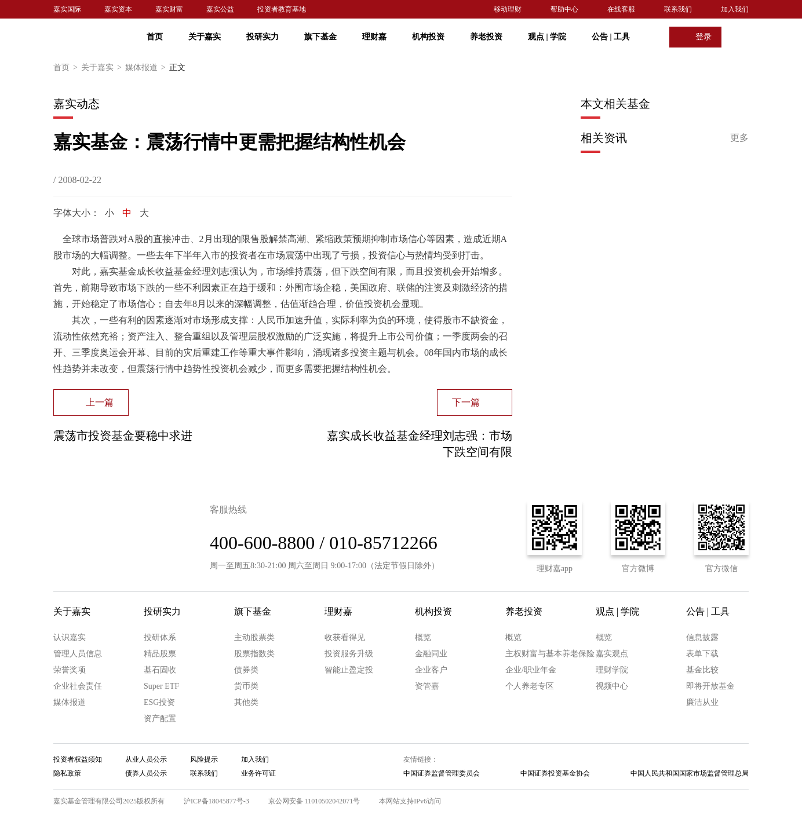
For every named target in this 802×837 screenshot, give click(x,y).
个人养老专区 (529, 686)
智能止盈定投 (349, 670)
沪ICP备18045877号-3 (216, 801)
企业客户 (431, 670)
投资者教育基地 (281, 9)
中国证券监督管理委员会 (441, 773)
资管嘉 (427, 686)
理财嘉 (374, 36)
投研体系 (160, 637)
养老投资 (486, 36)
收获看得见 (345, 637)
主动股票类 (254, 637)
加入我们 (735, 9)
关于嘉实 (204, 36)
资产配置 (160, 718)
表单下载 (702, 653)
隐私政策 (67, 773)
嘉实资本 (118, 9)
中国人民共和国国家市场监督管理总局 (689, 773)
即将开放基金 (710, 686)
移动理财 (508, 9)
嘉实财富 (169, 9)
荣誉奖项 (69, 670)
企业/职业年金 (530, 670)
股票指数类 (254, 653)
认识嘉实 (69, 637)
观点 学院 (547, 36)
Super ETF (161, 686)
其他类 (246, 702)
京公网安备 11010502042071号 (314, 801)
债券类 (246, 670)
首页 (155, 36)
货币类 (246, 686)
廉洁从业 (702, 702)
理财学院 (612, 670)
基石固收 (160, 670)
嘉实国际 (67, 9)
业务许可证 (258, 773)
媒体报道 (147, 68)
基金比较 (702, 670)
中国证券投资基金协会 (555, 773)
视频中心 (612, 686)
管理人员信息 (77, 653)
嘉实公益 (220, 9)
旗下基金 (320, 36)
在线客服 (621, 9)
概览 (423, 637)
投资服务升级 (349, 653)
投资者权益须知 (77, 759)
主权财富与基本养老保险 (550, 653)
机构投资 (428, 36)
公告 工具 (611, 36)
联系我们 (678, 9)
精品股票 (160, 653)
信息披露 (702, 637)
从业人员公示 (146, 759)
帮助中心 (564, 9)
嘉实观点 (612, 653)
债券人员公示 (146, 773)
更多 (739, 137)
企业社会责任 (77, 686)
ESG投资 (159, 702)
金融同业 (431, 653)
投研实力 (262, 36)
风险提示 (204, 759)
